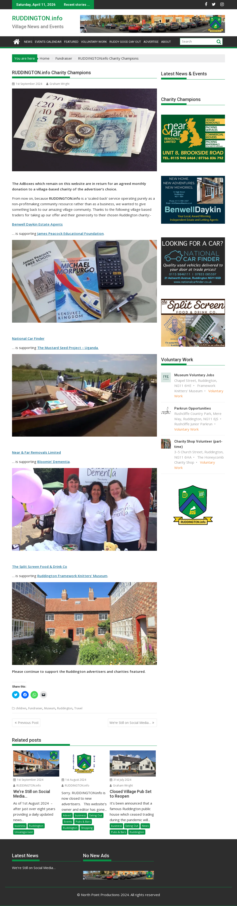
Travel (78, 708)
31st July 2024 (120, 780)
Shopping (87, 827)
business (20, 825)
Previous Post (28, 722)
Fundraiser (35, 708)
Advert (67, 815)
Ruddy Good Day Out (125, 41)
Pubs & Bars (83, 821)
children (21, 708)
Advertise (151, 41)
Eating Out (95, 815)
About (166, 41)
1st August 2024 (74, 780)
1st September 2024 (28, 780)
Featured (71, 41)
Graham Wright (57, 84)
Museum (49, 708)
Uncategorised (24, 832)
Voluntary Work (94, 41)
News (28, 41)
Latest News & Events (184, 74)
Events (68, 821)
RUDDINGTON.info (37, 18)
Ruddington (64, 708)
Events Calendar (48, 41)
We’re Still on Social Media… (130, 722)
